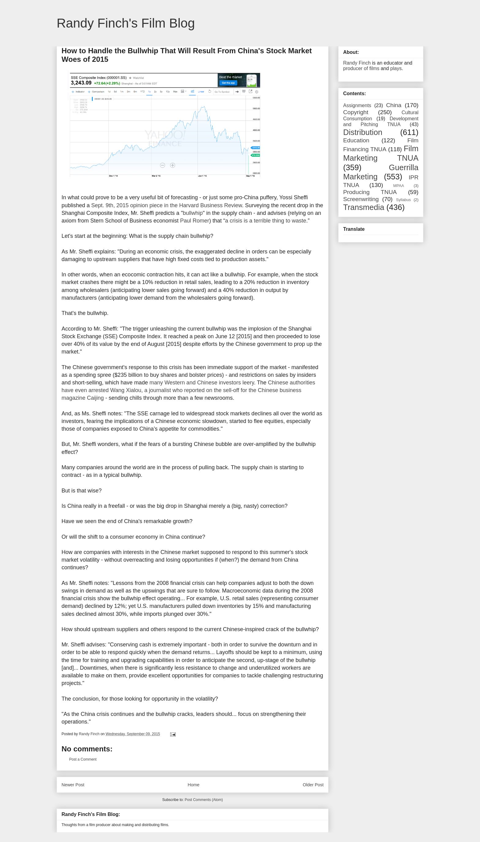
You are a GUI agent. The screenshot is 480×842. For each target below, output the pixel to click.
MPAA (398, 185)
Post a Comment (82, 759)
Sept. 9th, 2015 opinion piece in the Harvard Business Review (166, 205)
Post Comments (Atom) (204, 800)
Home (193, 784)
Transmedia (363, 207)
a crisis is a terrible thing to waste (265, 221)
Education (356, 140)
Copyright (355, 112)
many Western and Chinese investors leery (201, 383)
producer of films (361, 68)
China (393, 105)
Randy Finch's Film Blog (126, 23)
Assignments (357, 105)
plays (396, 68)
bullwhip (193, 213)
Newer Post (73, 784)
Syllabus (403, 199)
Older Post (313, 784)
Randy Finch (357, 62)
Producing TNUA (370, 192)
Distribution (362, 132)
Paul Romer (194, 221)
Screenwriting (361, 199)
